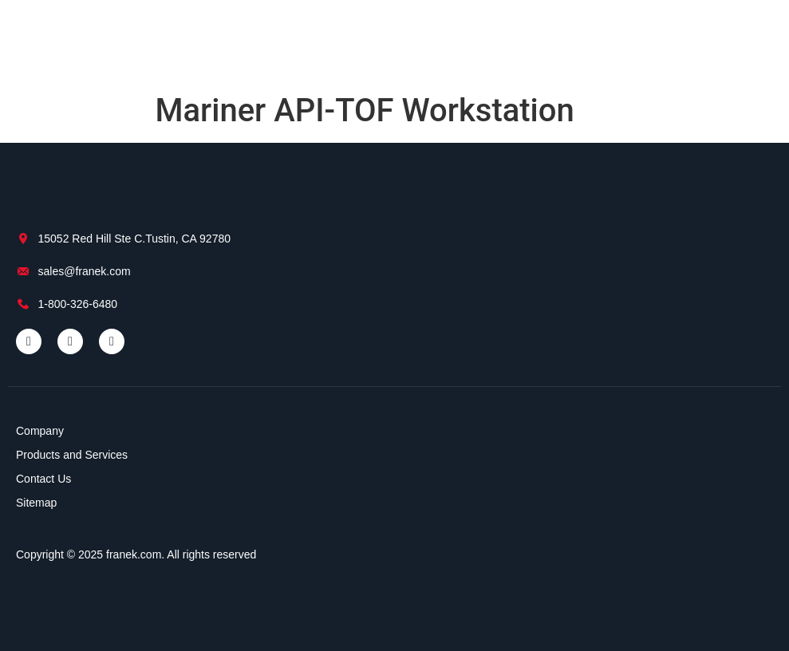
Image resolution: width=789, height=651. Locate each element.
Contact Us (43, 478)
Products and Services (72, 454)
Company (40, 430)
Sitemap (36, 502)
